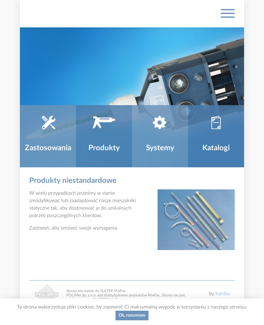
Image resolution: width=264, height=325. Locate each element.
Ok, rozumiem (132, 315)
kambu (222, 293)
